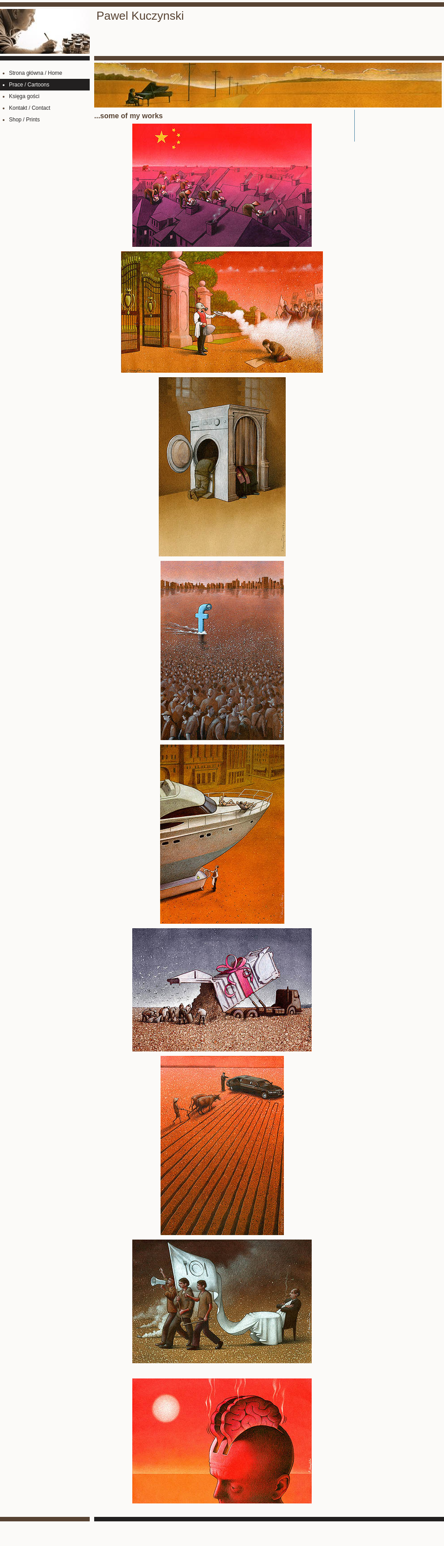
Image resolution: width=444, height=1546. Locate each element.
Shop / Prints (24, 119)
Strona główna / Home (35, 73)
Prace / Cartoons (29, 85)
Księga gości (24, 96)
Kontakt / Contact (29, 108)
